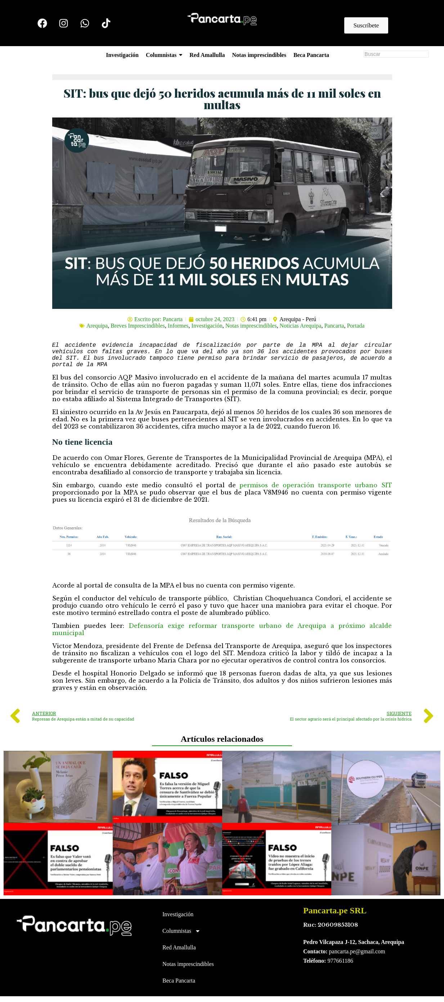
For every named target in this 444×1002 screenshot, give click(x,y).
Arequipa (97, 326)
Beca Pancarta (178, 986)
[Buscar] (396, 54)
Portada (355, 326)
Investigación (207, 326)
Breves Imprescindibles (138, 326)
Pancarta (334, 326)
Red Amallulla (179, 953)
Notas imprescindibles (251, 326)
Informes (178, 326)
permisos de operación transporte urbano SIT (315, 491)
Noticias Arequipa (300, 326)
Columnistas (181, 936)
